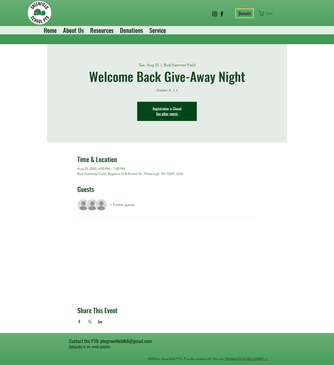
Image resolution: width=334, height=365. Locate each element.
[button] (268, 13)
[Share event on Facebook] (79, 321)
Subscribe (75, 346)
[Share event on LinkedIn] (100, 321)
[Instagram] (214, 14)
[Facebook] (222, 14)
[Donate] (244, 13)
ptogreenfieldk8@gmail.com (126, 340)
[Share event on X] (90, 321)
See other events (167, 113)
